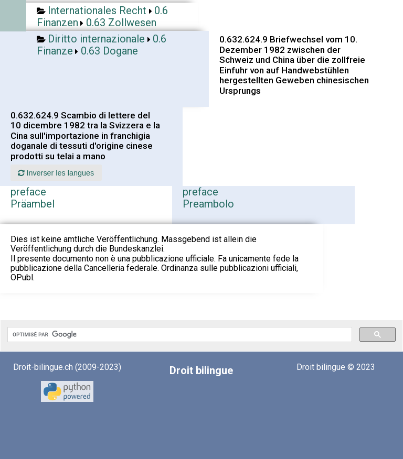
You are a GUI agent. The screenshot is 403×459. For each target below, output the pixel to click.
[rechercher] (179, 335)
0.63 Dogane (109, 51)
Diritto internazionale (96, 38)
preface (28, 191)
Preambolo (208, 204)
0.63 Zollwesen (121, 22)
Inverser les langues (56, 173)
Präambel (32, 204)
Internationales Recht (97, 10)
